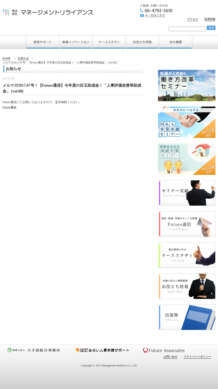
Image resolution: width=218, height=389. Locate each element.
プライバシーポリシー (197, 356)
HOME (7, 58)
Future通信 (9, 107)
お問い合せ (170, 356)
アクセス (192, 19)
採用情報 (209, 19)
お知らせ (23, 58)
